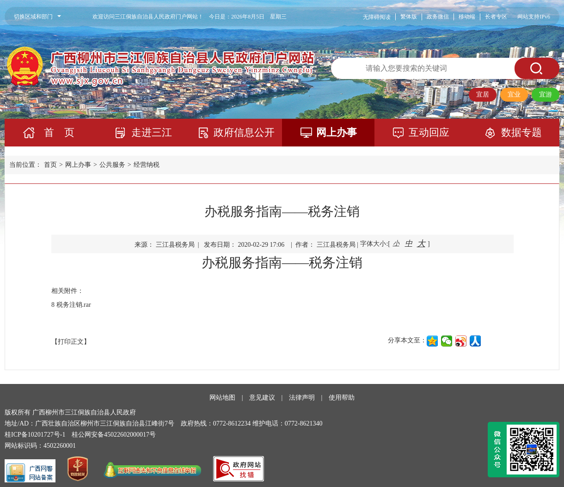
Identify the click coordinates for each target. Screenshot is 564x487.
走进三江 (151, 132)
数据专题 (521, 132)
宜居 (482, 94)
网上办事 (336, 132)
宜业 (514, 94)
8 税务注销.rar (71, 304)
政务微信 (438, 16)
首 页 (59, 132)
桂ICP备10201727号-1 (35, 434)
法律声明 (302, 397)
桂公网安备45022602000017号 (114, 434)
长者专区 (496, 16)
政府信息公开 (244, 132)
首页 (50, 164)
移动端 (467, 16)
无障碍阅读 (377, 17)
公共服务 (112, 164)
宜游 (545, 94)
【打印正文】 (70, 341)
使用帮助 (342, 397)
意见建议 (262, 397)
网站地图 (222, 397)
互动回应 (429, 132)
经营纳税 (146, 164)
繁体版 (408, 16)
